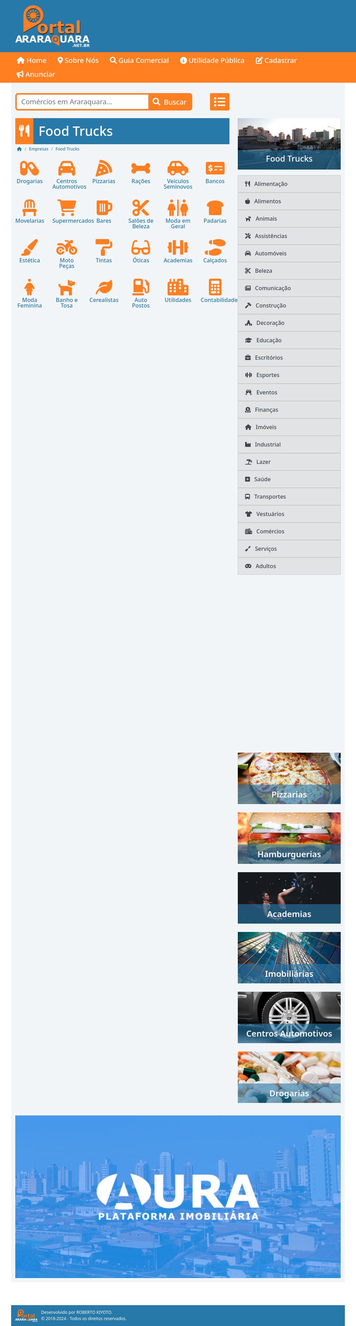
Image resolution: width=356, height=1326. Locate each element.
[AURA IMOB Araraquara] (178, 1196)
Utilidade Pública (212, 60)
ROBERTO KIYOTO (93, 1312)
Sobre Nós (78, 60)
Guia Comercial (139, 60)
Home (32, 60)
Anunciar (36, 74)
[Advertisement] (220, 26)
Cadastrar (276, 60)
